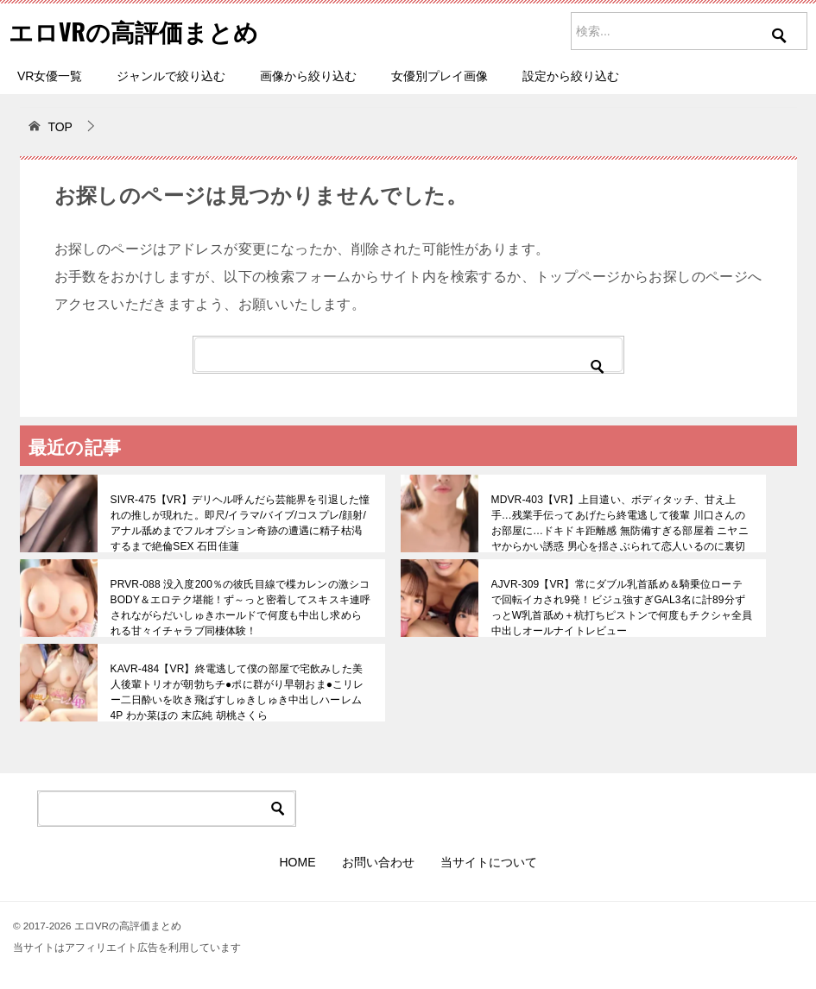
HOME (298, 862)
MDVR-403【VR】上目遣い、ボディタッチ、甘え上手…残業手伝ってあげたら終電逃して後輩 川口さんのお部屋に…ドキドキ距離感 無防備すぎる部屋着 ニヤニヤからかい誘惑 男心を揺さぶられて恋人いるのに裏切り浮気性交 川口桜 (618, 531)
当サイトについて (488, 862)
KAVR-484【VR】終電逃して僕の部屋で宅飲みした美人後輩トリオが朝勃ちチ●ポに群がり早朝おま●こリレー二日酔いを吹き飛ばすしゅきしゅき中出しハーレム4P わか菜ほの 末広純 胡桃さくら (241, 692)
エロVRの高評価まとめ (142, 29)
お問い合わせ (378, 862)
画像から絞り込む (308, 76)
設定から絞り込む (570, 76)
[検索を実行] (780, 48)
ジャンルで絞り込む (171, 76)
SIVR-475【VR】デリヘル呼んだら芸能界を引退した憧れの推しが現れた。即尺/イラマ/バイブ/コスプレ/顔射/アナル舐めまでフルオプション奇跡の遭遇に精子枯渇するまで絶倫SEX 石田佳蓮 (240, 523)
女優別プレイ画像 (439, 76)
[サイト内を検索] (689, 31)
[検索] (408, 354)
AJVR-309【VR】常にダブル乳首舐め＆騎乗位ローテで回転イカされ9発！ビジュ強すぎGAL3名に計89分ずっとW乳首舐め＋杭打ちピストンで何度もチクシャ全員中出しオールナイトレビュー (622, 607)
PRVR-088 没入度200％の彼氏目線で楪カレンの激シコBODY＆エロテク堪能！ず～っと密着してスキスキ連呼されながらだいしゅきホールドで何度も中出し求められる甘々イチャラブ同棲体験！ (240, 607)
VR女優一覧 (49, 76)
